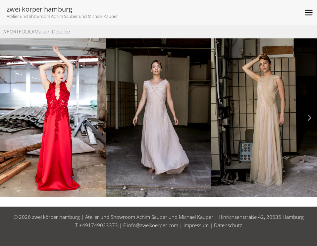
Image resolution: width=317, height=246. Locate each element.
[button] (7, 117)
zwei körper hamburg (39, 9)
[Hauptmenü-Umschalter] (308, 12)
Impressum (196, 225)
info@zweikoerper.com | (155, 225)
